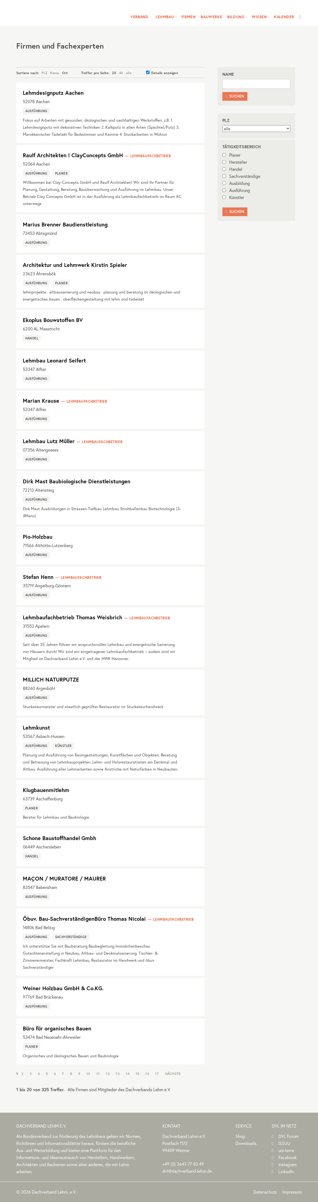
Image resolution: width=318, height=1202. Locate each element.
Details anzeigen (162, 73)
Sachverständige (241, 176)
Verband (139, 16)
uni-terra (286, 1150)
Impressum (292, 1192)
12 (108, 1073)
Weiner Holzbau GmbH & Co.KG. (63, 988)
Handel (232, 169)
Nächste (173, 1073)
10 (88, 1073)
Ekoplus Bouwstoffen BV (53, 320)
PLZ (44, 73)
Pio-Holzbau (37, 536)
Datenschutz (265, 1192)
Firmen (188, 16)
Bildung (235, 16)
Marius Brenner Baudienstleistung (65, 224)
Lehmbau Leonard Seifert (54, 360)
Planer (231, 155)
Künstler (233, 197)
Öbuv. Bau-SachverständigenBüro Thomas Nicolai (84, 918)
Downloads (245, 1143)
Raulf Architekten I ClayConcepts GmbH (73, 155)
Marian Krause (41, 400)
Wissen (259, 16)
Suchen (235, 96)
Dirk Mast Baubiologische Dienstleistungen (76, 481)
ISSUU (284, 1143)
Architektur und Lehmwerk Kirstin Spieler (75, 265)
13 (117, 1073)
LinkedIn (286, 1171)
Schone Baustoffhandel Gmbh (59, 838)
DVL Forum (288, 1136)
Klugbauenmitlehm (46, 790)
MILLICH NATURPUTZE (51, 679)
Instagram (287, 1164)
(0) (183, 1164)
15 (137, 1073)
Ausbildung (236, 183)
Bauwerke (211, 16)
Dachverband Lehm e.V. (51, 12)
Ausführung (236, 190)
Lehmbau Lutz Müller (49, 441)
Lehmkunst (36, 727)
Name (54, 73)
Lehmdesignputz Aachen (53, 92)
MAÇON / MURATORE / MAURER (64, 878)
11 (98, 1073)
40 (121, 73)
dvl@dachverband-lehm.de (187, 1171)
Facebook (287, 1157)
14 (128, 1073)
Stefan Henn (38, 577)
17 (157, 1073)
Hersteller (234, 162)
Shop (240, 1136)
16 (147, 1073)
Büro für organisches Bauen (57, 1028)
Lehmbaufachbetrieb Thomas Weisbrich (72, 617)
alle (129, 73)
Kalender (284, 16)
